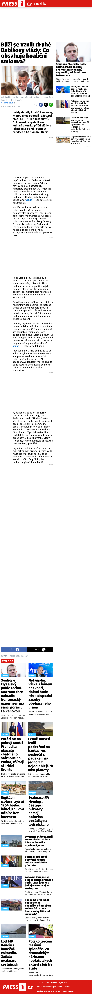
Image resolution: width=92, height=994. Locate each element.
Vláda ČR (24, 656)
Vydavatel (63, 983)
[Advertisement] (41, 155)
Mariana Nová (7, 103)
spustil (16, 346)
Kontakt (54, 983)
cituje (29, 200)
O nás (38, 983)
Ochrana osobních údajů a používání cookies (53, 987)
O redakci (45, 983)
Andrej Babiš (15, 656)
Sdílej (14, 649)
